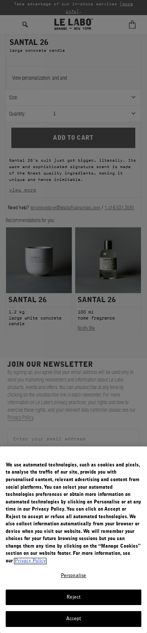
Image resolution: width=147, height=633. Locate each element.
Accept (73, 618)
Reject (74, 597)
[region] (73, 539)
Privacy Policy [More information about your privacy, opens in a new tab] (30, 561)
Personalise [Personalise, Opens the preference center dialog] (73, 575)
